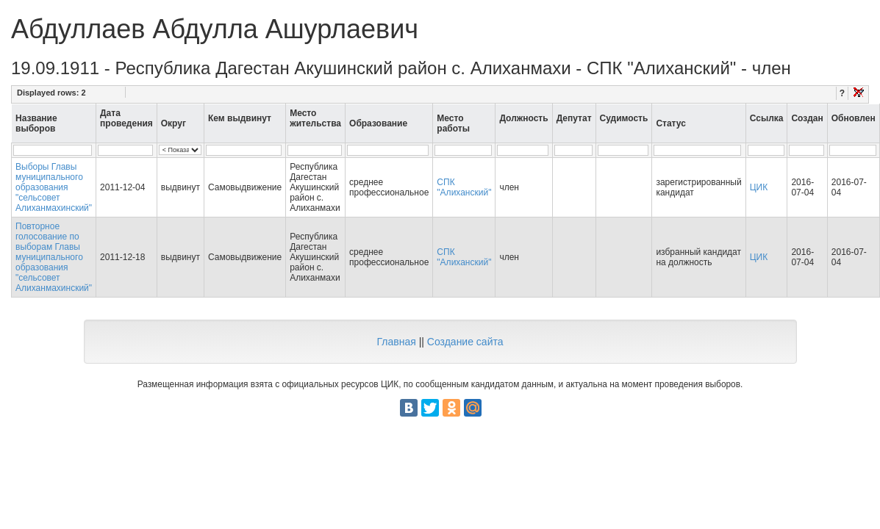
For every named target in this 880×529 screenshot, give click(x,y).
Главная (395, 342)
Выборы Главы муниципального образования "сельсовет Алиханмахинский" (53, 187)
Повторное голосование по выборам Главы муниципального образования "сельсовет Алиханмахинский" (53, 257)
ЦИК (759, 187)
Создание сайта (465, 342)
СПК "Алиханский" (464, 187)
